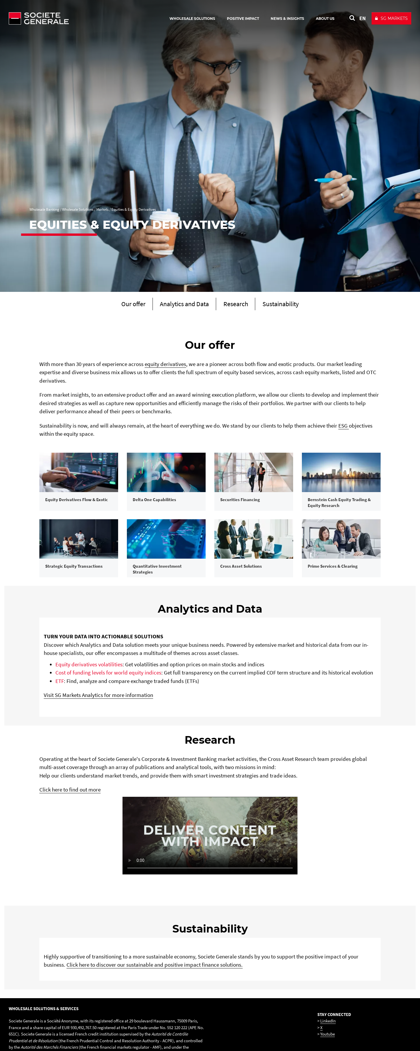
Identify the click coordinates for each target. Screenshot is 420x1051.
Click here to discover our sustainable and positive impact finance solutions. (154, 1007)
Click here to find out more (70, 832)
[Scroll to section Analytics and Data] (181, 305)
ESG (343, 426)
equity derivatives (165, 365)
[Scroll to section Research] (238, 305)
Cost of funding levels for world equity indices (108, 715)
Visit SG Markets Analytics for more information (98, 738)
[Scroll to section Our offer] (124, 305)
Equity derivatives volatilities (89, 707)
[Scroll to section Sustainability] (288, 305)
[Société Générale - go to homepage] (73, 18)
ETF (59, 724)
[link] (78, 493)
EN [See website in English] (362, 18)
